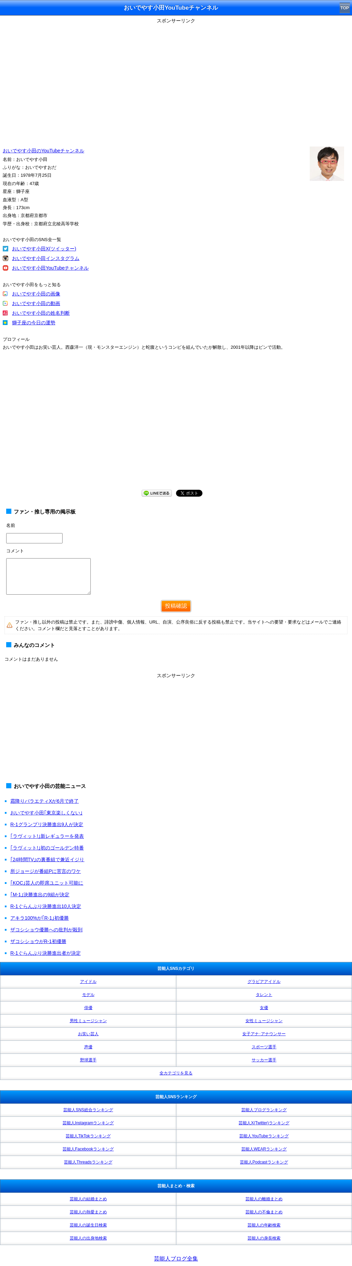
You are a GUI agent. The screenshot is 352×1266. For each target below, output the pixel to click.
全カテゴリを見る (176, 1073)
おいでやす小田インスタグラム (45, 258)
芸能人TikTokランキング (88, 1136)
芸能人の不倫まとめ (264, 1212)
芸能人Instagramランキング (88, 1123)
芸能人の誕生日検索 (88, 1225)
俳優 (88, 1007)
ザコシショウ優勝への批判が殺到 (46, 929)
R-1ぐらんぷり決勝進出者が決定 (45, 953)
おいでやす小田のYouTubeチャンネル (43, 150)
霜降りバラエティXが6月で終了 (44, 801)
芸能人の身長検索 (264, 1238)
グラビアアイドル (264, 981)
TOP (345, 8)
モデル (88, 994)
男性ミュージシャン (88, 1020)
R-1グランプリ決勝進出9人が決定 (46, 824)
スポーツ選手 (264, 1047)
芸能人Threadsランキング (88, 1162)
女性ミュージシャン (264, 1020)
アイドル (88, 981)
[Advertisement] (176, 729)
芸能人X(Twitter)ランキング (264, 1123)
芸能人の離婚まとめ (264, 1199)
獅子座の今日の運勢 (33, 322)
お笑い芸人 (88, 1033)
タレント (264, 994)
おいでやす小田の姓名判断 (41, 313)
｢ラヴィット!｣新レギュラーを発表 (47, 836)
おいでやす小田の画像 (36, 293)
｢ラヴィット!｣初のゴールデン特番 (47, 848)
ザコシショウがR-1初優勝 (38, 941)
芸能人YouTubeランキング (263, 1136)
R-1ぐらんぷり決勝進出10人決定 (45, 906)
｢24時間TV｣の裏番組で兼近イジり (47, 859)
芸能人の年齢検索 (264, 1225)
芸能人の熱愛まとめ (88, 1212)
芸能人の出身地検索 (88, 1238)
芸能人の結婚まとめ (88, 1199)
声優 (88, 1047)
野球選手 (88, 1060)
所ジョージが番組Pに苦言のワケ (45, 871)
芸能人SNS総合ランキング (88, 1109)
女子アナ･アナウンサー (264, 1033)
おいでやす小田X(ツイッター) (44, 248)
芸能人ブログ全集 (176, 1259)
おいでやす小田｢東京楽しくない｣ (46, 812)
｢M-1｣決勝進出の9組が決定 (39, 894)
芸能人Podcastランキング (264, 1162)
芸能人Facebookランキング (88, 1149)
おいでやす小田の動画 (36, 303)
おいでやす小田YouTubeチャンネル (50, 268)
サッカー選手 (264, 1060)
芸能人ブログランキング (264, 1109)
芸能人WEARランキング (264, 1149)
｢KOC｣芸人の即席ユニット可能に (46, 883)
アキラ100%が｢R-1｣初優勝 (39, 918)
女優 (264, 1007)
